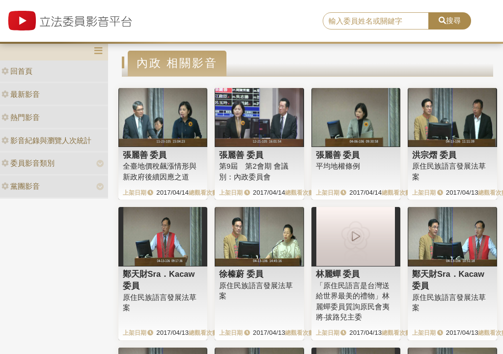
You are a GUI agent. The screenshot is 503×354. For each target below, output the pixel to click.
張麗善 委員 (145, 154)
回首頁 (16, 71)
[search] (376, 21)
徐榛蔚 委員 (241, 273)
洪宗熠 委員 (434, 154)
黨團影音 (20, 186)
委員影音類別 (28, 163)
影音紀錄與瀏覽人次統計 (46, 140)
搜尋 (450, 20)
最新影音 (20, 94)
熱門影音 (20, 117)
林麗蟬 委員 (338, 273)
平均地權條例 (338, 166)
